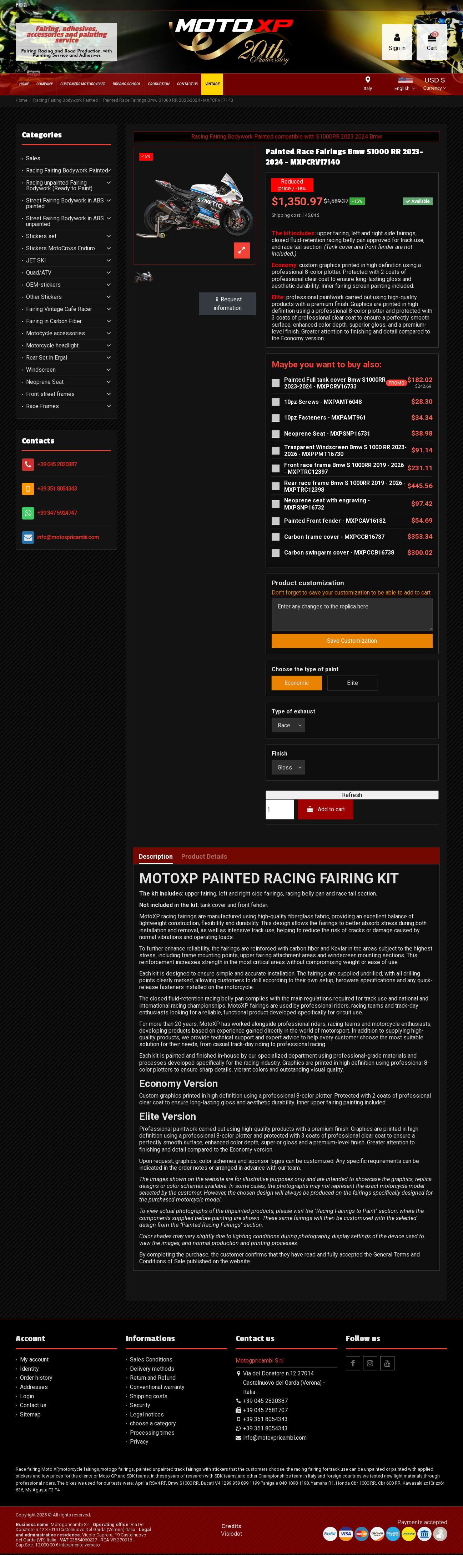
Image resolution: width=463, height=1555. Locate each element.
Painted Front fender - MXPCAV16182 (335, 520)
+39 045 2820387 (57, 464)
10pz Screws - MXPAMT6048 (323, 401)
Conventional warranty (157, 1388)
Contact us (33, 1406)
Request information (227, 303)
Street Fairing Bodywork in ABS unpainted (65, 221)
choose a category (153, 1424)
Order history (36, 1379)
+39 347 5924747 (57, 513)
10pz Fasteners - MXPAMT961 (325, 417)
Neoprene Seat (45, 382)
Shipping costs (148, 1397)
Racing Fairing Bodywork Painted (67, 171)
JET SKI (36, 261)
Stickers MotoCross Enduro (60, 248)
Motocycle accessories (55, 333)
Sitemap (30, 1416)
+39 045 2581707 (265, 1411)
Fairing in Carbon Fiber (54, 321)
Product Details (204, 858)
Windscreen (41, 370)
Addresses (34, 1388)
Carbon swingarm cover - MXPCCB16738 (339, 552)
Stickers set (41, 236)
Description (156, 858)
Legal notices (147, 1416)
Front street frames (50, 394)
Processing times (152, 1434)
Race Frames (42, 406)
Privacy (139, 1443)
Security (140, 1406)
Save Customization (352, 641)
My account (34, 1361)
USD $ (434, 84)
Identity (29, 1370)
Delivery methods (152, 1370)
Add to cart (325, 810)
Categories (42, 135)
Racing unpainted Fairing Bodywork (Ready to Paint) (59, 185)
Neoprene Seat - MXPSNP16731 (327, 433)
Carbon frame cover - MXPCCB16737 (334, 536)
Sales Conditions (151, 1361)
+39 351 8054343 (57, 488)
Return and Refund (153, 1379)
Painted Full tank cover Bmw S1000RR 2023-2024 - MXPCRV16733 (335, 383)
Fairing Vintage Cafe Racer (59, 309)
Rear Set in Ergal (46, 358)
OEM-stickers (43, 285)
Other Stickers (44, 297)
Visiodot (231, 1535)
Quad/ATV (38, 273)
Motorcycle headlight (52, 345)
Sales (33, 158)
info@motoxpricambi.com (68, 537)
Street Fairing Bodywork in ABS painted (65, 203)
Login (27, 1397)
